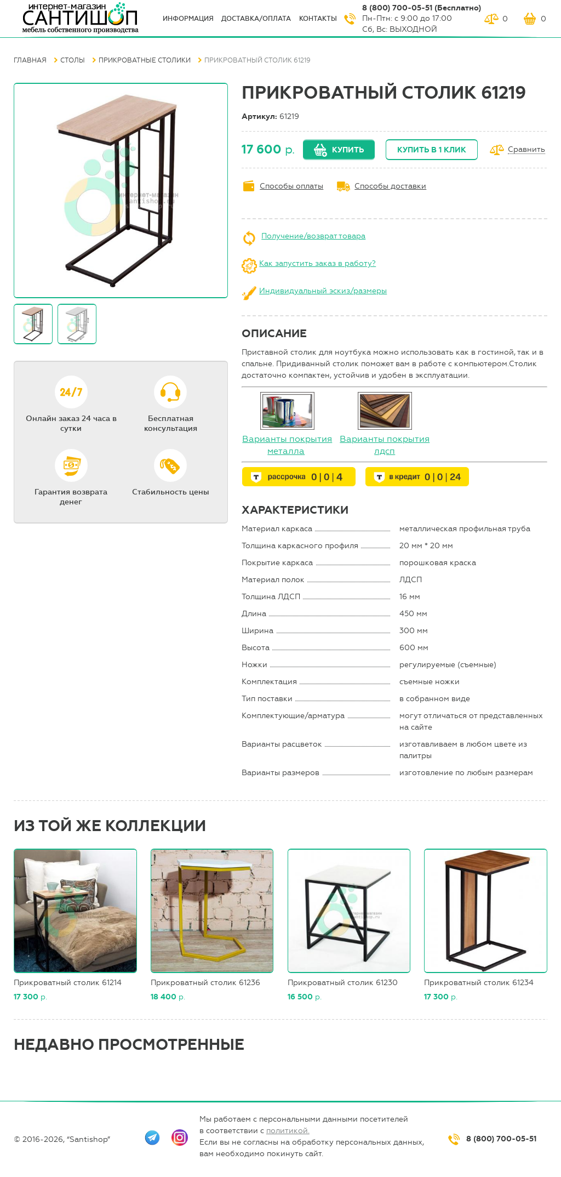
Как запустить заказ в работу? (317, 263)
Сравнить (526, 150)
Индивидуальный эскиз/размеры (323, 290)
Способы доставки (390, 186)
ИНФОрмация (188, 18)
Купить (348, 150)
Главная (30, 60)
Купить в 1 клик (431, 150)
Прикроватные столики (145, 60)
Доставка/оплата (256, 18)
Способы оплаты (291, 186)
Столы (72, 60)
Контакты (318, 18)
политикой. (288, 1130)
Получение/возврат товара (313, 236)
